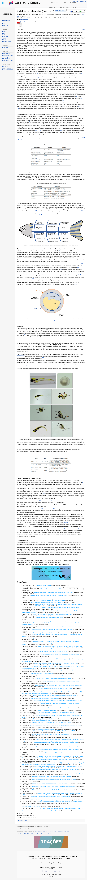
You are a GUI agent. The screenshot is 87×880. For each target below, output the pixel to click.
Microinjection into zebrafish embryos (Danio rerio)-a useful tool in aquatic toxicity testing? (55, 695)
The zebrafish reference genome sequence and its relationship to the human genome (51, 629)
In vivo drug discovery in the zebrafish (47, 710)
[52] (24, 334)
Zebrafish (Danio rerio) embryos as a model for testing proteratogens (47, 658)
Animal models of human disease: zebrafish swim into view (54, 588)
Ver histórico (62, 10)
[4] (81, 73)
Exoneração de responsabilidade (44, 833)
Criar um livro (5, 66)
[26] (61, 130)
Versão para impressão (7, 69)
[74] (78, 528)
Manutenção (5, 47)
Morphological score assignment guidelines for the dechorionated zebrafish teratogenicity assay (60, 773)
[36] (36, 210)
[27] (82, 137)
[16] (79, 106)
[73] (64, 528)
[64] (44, 493)
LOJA (68, 858)
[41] (59, 250)
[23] (36, 130)
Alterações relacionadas (7, 55)
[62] (83, 482)
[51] (54, 320)
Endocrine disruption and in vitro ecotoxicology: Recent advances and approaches (52, 614)
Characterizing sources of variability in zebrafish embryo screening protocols (50, 734)
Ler (53, 10)
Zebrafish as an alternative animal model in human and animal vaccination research (54, 592)
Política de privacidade (21, 833)
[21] (74, 118)
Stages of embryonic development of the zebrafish (45, 633)
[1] (70, 69)
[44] (78, 267)
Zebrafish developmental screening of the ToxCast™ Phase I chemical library (50, 783)
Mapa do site (5, 25)
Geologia (4, 34)
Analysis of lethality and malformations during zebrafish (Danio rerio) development (59, 670)
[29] (18, 139)
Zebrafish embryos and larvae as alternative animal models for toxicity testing (60, 607)
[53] (27, 351)
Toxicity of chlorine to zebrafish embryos (41, 720)
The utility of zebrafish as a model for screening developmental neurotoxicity (56, 712)
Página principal (6, 20)
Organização (62, 863)
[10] (76, 96)
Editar (56, 10)
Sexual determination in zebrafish (46, 729)
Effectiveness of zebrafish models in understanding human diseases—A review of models (59, 626)
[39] (39, 214)
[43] (82, 263)
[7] (40, 85)
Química (4, 38)
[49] (75, 283)
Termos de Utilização (44, 867)
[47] (80, 274)
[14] (38, 106)
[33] (22, 206)
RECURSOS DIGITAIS (33, 856)
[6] (35, 83)
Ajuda (3, 22)
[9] (35, 88)
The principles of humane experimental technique (53, 600)
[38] (82, 210)
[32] (52, 174)
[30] (20, 139)
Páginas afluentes (6, 53)
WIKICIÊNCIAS (46, 856)
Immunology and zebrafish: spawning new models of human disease (55, 688)
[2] (72, 69)
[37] (57, 210)
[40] (41, 214)
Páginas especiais (6, 57)
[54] (84, 353)
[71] (68, 522)
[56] (20, 355)
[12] (81, 98)
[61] (27, 365)
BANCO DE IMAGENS (61, 856)
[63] (30, 487)
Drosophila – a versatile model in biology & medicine (44, 621)
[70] (66, 522)
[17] (81, 106)
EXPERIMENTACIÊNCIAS (56, 858)
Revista (52, 7)
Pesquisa (4, 23)
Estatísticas (59, 867)
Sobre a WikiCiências (31, 833)
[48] (33, 278)
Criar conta (75, 1)
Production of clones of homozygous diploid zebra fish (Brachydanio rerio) (53, 678)
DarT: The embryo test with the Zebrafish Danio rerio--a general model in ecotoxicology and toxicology (53, 746)
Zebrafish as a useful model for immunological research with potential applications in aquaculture (58, 685)
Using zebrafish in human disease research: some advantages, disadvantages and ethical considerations (55, 725)
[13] (63, 100)
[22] (29, 121)
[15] (63, 106)
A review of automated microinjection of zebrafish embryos (44, 698)
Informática (4, 39)
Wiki (64, 3)
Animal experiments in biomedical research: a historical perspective (47, 587)
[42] (65, 254)
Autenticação (83, 1)
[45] (61, 269)
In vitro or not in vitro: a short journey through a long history (48, 617)
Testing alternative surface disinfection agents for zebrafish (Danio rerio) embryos (51, 722)
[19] (18, 108)
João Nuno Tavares (24, 19)
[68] (54, 508)
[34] (24, 206)
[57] (22, 355)
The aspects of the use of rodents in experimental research (44, 638)
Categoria (20, 820)
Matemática (5, 36)
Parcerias (71, 863)
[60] (43, 361)
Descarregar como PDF (7, 68)
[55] (18, 355)
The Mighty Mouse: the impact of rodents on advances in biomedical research (48, 595)
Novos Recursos (42, 863)
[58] (24, 355)
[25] (40, 130)
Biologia (25, 820)
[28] (84, 137)
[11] (50, 98)
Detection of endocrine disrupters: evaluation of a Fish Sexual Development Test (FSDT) (54, 730)
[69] (64, 522)
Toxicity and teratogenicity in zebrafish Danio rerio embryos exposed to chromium (59, 654)
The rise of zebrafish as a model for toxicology (42, 673)
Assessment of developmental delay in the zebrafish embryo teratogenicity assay (51, 752)
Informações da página (7, 60)
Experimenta (64, 7)
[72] (51, 528)
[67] (42, 508)
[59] (43, 357)
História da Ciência (6, 41)
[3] (37, 73)
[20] (72, 118)
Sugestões (52, 863)
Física (3, 33)
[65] (40, 500)
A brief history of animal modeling (43, 585)
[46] (78, 274)
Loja (74, 7)
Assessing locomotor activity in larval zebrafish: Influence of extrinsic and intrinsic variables (54, 779)
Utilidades (53, 867)
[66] (52, 500)
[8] (33, 88)
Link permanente (6, 58)
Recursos (54, 3)
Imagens (73, 3)
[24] (38, 130)
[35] (26, 206)
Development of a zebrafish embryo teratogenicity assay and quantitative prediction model (56, 663)
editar (83, 29)
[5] (38, 77)
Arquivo (32, 863)
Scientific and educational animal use (38, 599)
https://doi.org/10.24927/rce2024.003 (26, 21)
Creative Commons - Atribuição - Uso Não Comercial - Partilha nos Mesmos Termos (51, 831)
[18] (83, 106)
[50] (77, 283)
